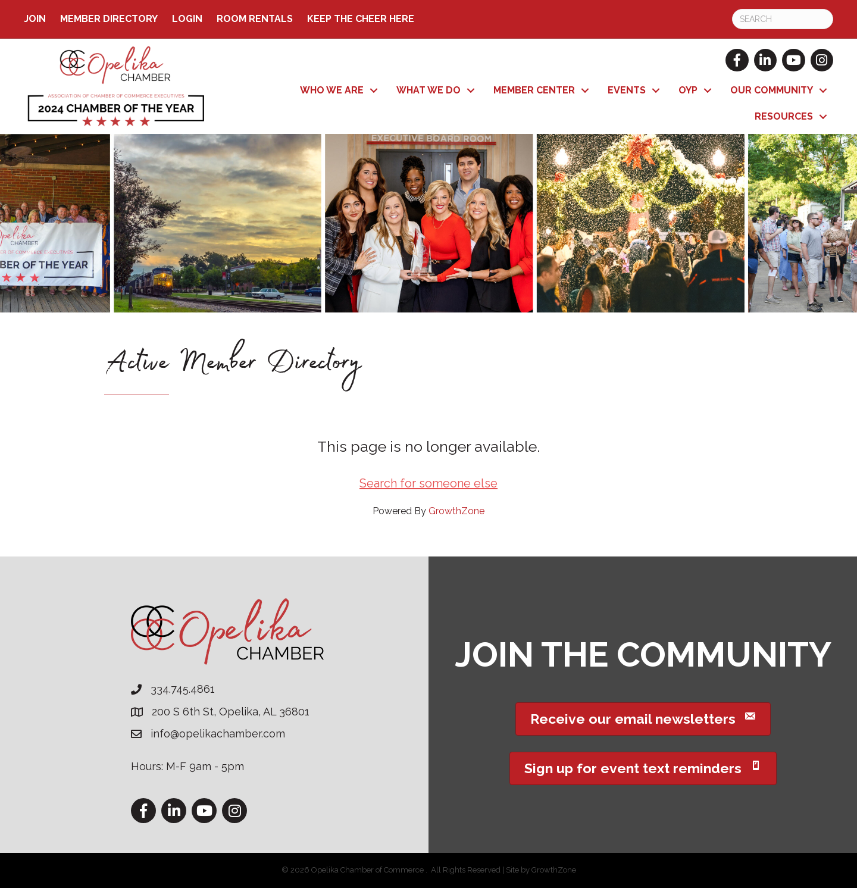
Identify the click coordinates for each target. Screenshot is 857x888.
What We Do (428, 90)
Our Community (771, 90)
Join (35, 18)
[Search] (782, 19)
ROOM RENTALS (255, 18)
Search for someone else (428, 483)
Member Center (534, 90)
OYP (688, 90)
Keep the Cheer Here (360, 18)
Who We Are (332, 90)
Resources (784, 116)
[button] (643, 719)
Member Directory (109, 18)
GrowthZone (456, 511)
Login (187, 18)
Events (627, 90)
